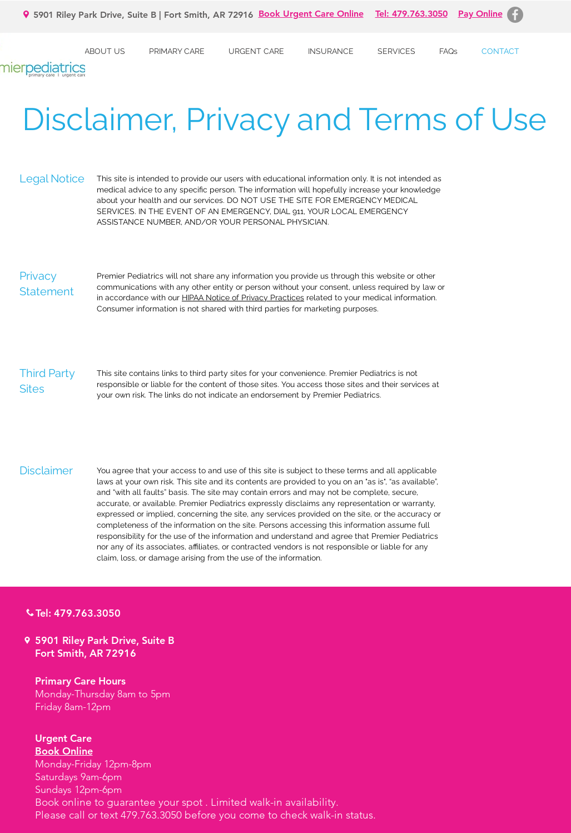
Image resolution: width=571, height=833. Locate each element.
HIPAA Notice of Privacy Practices (243, 297)
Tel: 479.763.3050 (78, 613)
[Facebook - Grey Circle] (515, 15)
